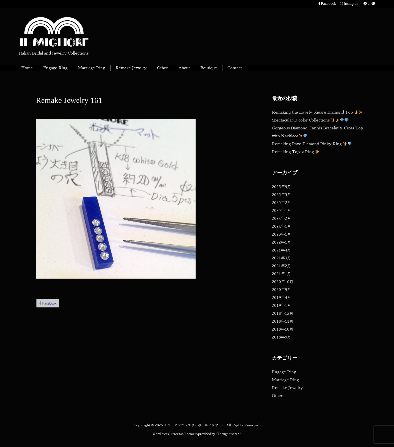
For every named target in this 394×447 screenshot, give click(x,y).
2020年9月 (281, 290)
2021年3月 (281, 258)
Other (277, 396)
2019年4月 (281, 298)
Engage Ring (284, 372)
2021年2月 (281, 266)
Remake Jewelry (287, 388)
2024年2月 (281, 218)
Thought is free (228, 434)
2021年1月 (281, 274)
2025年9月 (281, 187)
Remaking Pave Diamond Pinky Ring (312, 144)
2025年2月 (281, 203)
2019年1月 (281, 305)
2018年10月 (282, 329)
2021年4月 (281, 250)
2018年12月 (282, 313)
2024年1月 (281, 226)
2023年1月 (281, 234)
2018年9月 (281, 337)
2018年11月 (282, 321)
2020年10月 (282, 282)
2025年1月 (281, 210)
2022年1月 (281, 242)
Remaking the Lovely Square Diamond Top (317, 112)
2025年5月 (281, 195)
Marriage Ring (285, 380)
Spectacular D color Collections (310, 120)
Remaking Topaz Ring (295, 152)
